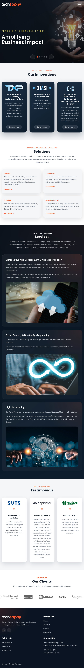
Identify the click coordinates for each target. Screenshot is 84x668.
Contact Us (47, 632)
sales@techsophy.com (51, 653)
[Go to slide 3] (42, 57)
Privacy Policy (7, 642)
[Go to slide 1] (37, 57)
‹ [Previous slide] (32, 57)
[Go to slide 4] (44, 57)
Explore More (14, 127)
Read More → (9, 189)
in (4, 630)
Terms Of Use (6, 646)
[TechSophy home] (11, 4)
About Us (46, 625)
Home (45, 621)
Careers (46, 629)
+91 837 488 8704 (50, 650)
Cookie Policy (6, 650)
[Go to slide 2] (39, 57)
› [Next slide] (51, 57)
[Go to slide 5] (46, 57)
